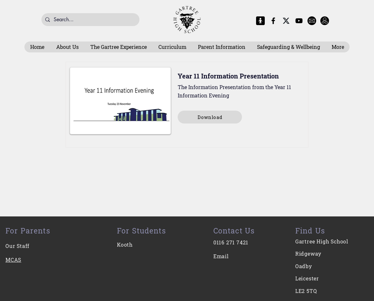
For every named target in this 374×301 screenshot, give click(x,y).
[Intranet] (324, 20)
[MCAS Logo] (260, 20)
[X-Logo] (286, 20)
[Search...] (90, 19)
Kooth (125, 244)
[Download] (210, 117)
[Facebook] (273, 20)
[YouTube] (299, 20)
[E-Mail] (311, 20)
